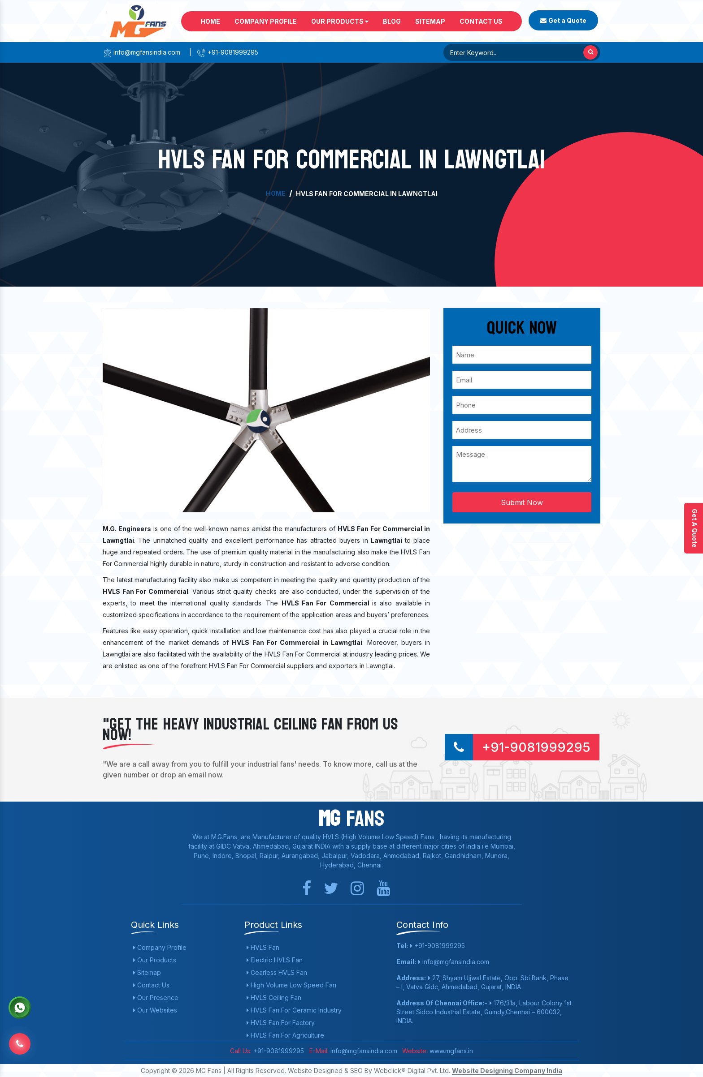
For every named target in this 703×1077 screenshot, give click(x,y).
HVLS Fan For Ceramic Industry (294, 1010)
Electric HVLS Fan (275, 960)
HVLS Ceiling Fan (274, 997)
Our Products (340, 21)
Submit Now (522, 502)
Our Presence (155, 997)
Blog (392, 21)
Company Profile (265, 21)
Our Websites (155, 1010)
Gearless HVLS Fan (277, 972)
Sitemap (430, 21)
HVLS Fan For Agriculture (285, 1035)
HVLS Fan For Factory (281, 1022)
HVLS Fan (263, 947)
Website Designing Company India (507, 1070)
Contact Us (481, 21)
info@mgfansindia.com (141, 52)
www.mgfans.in (450, 1051)
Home (210, 21)
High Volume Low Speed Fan (291, 985)
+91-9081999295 (227, 52)
